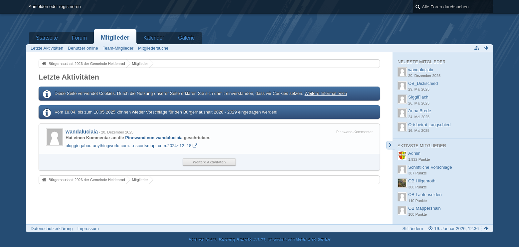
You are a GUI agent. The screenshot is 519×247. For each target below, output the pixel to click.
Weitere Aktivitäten (209, 162)
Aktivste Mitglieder (422, 145)
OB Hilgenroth (421, 180)
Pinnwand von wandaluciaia (154, 137)
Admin (414, 153)
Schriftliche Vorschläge (430, 167)
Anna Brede (419, 110)
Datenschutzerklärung (52, 228)
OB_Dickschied (423, 83)
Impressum (87, 228)
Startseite (47, 38)
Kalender (153, 38)
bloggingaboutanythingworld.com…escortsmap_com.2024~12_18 (128, 145)
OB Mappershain (424, 208)
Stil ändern (412, 228)
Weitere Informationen (325, 93)
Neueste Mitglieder (421, 61)
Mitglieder (115, 37)
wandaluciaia (82, 131)
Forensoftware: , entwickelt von (259, 239)
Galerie (186, 38)
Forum (79, 38)
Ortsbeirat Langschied (429, 124)
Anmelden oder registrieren (55, 6)
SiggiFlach (418, 97)
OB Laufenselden (424, 194)
